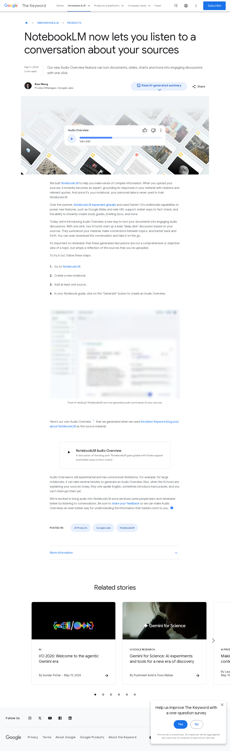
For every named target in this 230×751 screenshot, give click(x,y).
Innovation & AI (79, 6)
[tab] (95, 695)
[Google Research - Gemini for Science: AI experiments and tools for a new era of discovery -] (162, 643)
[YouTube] (50, 718)
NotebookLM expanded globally (95, 205)
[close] (219, 718)
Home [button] (60, 5)
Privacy (33, 737)
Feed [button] (158, 5)
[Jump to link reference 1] (93, 420)
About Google (66, 737)
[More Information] (176, 553)
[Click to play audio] (68, 452)
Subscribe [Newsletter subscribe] (214, 6)
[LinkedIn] (70, 718)
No (193, 738)
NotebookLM (70, 183)
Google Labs (103, 527)
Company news (139, 6)
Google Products (92, 737)
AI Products (80, 527)
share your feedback (125, 503)
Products (74, 22)
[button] (199, 87)
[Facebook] (60, 718)
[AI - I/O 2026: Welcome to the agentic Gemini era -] (68, 643)
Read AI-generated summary (159, 87)
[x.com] (40, 718)
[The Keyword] (26, 23)
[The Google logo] (13, 737)
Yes (177, 738)
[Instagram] (30, 718)
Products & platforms (109, 6)
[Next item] (213, 640)
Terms (46, 737)
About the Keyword (122, 737)
